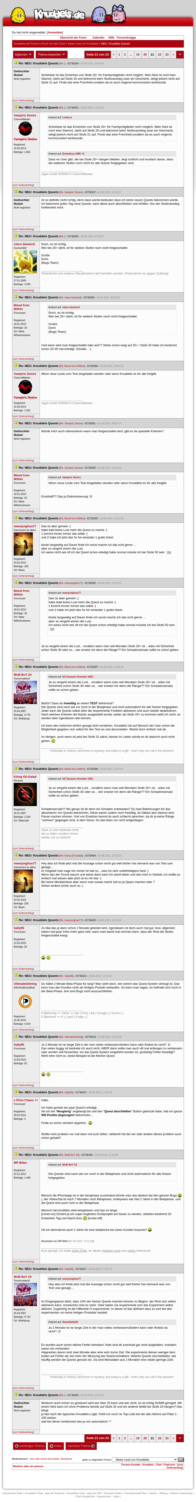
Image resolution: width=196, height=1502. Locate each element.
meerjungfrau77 (71, 592)
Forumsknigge (126, 37)
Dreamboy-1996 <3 (73, 153)
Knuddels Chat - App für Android (44, 1493)
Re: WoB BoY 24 (69, 1154)
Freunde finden (113, 1493)
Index (56, 1446)
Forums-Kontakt (130, 1464)
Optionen (23, 54)
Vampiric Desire (71, 477)
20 (145, 54)
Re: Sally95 (66, 976)
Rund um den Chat (53, 43)
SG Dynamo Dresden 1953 (77, 676)
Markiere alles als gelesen (28, 1466)
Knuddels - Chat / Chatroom (158, 1464)
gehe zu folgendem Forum (96, 1459)
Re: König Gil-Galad (71, 855)
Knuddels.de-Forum (26, 43)
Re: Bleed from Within (72, 366)
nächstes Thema (81, 1446)
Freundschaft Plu (136, 1493)
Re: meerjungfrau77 (71, 583)
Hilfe (111, 37)
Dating (164, 1493)
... (131, 54)
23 (166, 54)
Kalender (98, 37)
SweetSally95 (70, 1322)
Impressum (104, 1496)
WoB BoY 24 (69, 1164)
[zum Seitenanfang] (23, 100)
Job (116, 1496)
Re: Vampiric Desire (71, 192)
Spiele (153, 1493)
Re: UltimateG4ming (71, 1036)
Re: (62, 63)
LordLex (67, 117)
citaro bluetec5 (71, 307)
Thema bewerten (52, 54)
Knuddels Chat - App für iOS (84, 1493)
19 (137, 54)
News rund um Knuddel (83, 43)
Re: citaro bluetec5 (70, 297)
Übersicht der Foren (73, 37)
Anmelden (54, 32)
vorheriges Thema (29, 1446)
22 (159, 54)
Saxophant (66, 1458)
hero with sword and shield (44, 1458)
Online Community (181, 1493)
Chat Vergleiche (85, 1496)
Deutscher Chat (12, 1493)
